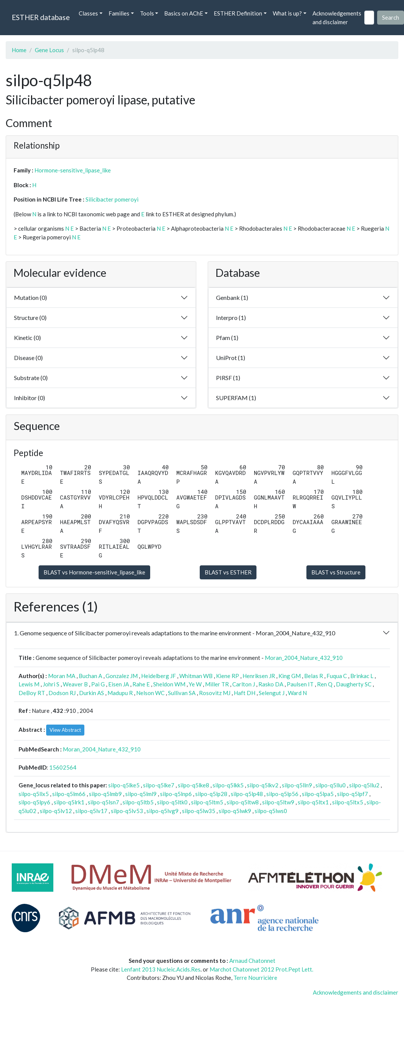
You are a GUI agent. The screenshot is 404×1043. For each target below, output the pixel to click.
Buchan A (90, 675)
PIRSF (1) (228, 377)
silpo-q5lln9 (297, 785)
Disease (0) (28, 357)
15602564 (62, 767)
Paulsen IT (300, 684)
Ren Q (325, 684)
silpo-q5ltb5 (138, 802)
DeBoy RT (32, 692)
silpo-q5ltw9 (278, 802)
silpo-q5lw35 (198, 810)
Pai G (98, 684)
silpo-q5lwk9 (235, 810)
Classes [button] (88, 13)
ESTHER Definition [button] (238, 13)
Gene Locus (49, 50)
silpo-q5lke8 (193, 785)
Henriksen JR (258, 675)
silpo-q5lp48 (247, 793)
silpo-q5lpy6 (34, 802)
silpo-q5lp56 (282, 793)
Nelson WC (150, 692)
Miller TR (217, 684)
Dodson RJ (62, 692)
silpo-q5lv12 (56, 810)
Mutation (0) (30, 297)
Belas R (313, 675)
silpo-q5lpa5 (318, 793)
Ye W (195, 684)
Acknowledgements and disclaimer (336, 17)
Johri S (51, 684)
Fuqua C (336, 675)
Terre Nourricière (255, 977)
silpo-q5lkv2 (262, 785)
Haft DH (244, 692)
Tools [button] (147, 13)
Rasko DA (270, 684)
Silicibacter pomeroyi (111, 199)
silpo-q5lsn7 (103, 802)
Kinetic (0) (27, 337)
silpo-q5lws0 (271, 810)
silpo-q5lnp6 (176, 793)
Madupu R (120, 692)
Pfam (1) (227, 337)
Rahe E (141, 684)
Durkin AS (91, 692)
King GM (289, 675)
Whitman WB (196, 675)
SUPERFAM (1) (236, 397)
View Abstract (65, 730)
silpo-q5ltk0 (172, 802)
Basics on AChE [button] (183, 13)
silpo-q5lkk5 (228, 785)
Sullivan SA (182, 692)
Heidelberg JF (158, 675)
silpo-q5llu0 (330, 785)
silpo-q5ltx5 (347, 802)
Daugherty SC (353, 684)
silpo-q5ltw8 (243, 802)
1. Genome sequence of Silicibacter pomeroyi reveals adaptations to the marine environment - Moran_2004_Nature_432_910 (174, 632)
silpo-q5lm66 (68, 793)
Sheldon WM (169, 684)
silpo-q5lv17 (91, 810)
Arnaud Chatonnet (252, 960)
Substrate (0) (31, 377)
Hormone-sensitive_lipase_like (72, 170)
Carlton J (243, 684)
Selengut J (271, 692)
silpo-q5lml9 (141, 793)
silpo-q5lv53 (127, 810)
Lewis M (29, 684)
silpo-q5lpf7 (352, 793)
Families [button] (119, 13)
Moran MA (61, 675)
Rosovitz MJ (214, 692)
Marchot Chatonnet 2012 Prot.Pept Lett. (261, 969)
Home (19, 50)
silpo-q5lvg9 (162, 810)
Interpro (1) (231, 317)
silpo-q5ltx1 (313, 802)
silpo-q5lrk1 (69, 802)
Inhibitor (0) (29, 397)
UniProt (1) (230, 357)
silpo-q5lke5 (124, 785)
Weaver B (75, 684)
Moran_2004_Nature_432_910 (304, 657)
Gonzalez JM (122, 675)
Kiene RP (227, 675)
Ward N (297, 692)
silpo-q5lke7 (158, 785)
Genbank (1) (232, 297)
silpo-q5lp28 (211, 793)
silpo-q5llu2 (364, 785)
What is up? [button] (287, 13)
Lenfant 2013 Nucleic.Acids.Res (160, 969)
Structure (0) (30, 317)
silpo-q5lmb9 (105, 793)
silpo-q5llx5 (34, 793)
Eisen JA (118, 684)
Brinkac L (361, 675)
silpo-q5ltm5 (207, 802)
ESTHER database (41, 17)
